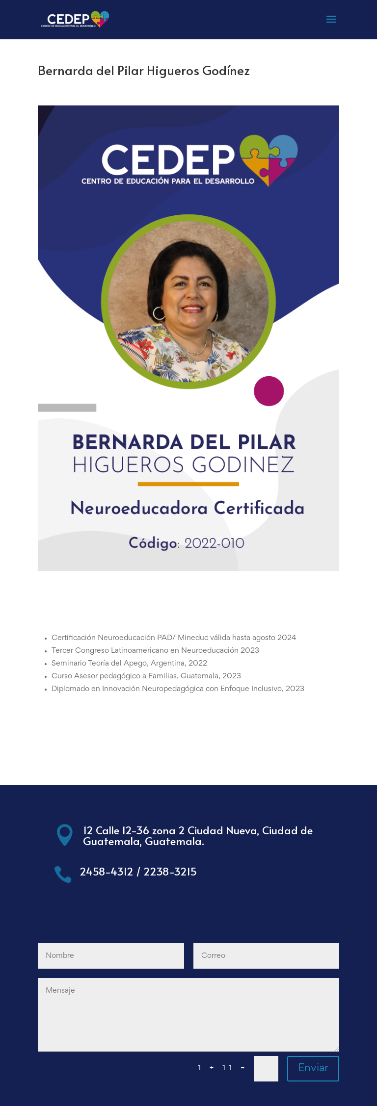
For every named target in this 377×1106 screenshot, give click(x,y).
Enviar (313, 1069)
